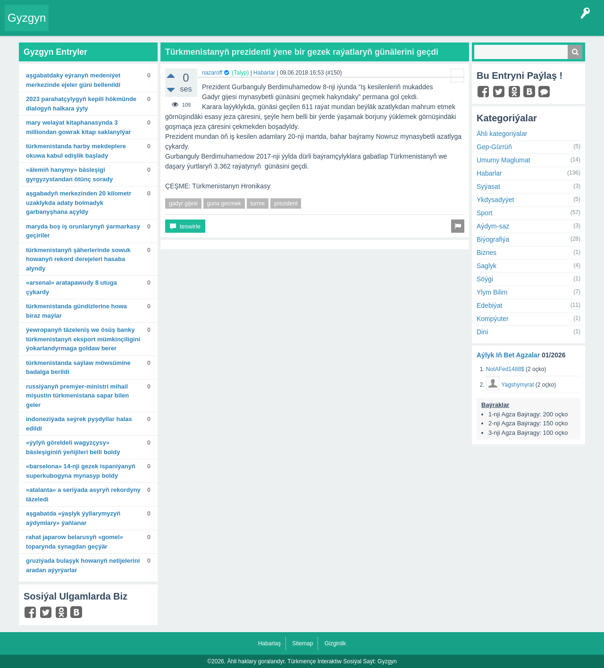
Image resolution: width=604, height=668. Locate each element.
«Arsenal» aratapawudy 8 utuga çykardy (71, 287)
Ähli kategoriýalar (502, 133)
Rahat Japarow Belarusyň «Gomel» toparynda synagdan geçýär (74, 541)
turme (258, 203)
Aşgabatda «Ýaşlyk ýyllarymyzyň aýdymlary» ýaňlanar (73, 518)
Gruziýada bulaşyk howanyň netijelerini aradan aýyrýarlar (83, 565)
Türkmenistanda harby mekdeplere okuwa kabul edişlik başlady (76, 151)
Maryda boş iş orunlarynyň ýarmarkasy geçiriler (83, 231)
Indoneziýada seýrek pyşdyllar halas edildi (79, 423)
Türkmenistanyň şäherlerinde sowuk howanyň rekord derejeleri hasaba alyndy (78, 259)
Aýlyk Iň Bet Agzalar (508, 355)
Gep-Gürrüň (494, 147)
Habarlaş (269, 643)
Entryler (102, 25)
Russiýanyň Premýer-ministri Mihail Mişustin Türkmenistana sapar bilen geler (77, 395)
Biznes (486, 252)
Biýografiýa (493, 239)
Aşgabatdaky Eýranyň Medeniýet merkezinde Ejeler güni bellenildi (73, 80)
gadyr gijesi (183, 203)
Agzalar (235, 25)
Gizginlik (335, 643)
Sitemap (302, 643)
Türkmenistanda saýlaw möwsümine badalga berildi (78, 367)
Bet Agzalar (269, 25)
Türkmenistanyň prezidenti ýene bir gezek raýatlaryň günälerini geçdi (301, 52)
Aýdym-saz (493, 226)
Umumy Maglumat (503, 160)
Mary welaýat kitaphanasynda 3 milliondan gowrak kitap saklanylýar (78, 127)
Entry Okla (69, 25)
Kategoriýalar (198, 25)
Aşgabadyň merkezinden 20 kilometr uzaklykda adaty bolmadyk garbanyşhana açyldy (78, 202)
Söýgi (485, 279)
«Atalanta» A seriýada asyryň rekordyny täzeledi (83, 494)
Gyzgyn (27, 17)
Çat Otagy (336, 25)
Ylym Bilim (492, 292)
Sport (484, 213)
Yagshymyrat (517, 384)
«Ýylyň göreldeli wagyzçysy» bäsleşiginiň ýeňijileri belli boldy (73, 447)
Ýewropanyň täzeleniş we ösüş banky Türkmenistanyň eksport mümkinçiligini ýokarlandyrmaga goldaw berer (83, 339)
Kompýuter (493, 318)
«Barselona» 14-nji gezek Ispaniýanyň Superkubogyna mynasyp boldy (80, 471)
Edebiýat (489, 305)
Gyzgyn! (132, 25)
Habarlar (264, 72)
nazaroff (212, 72)
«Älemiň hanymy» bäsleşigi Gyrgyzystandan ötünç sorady (69, 174)
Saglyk (486, 266)
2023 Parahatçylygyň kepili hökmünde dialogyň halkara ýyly (81, 103)
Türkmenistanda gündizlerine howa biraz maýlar (76, 311)
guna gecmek (224, 203)
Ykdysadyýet (495, 199)
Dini (482, 332)
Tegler (161, 25)
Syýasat (488, 186)
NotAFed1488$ (505, 369)
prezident (285, 203)
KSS (303, 25)
